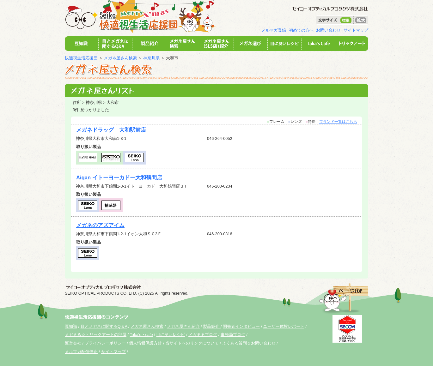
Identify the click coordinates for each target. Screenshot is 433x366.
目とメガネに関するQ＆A (104, 326)
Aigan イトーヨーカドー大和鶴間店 (119, 178)
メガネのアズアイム (100, 225)
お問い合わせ (328, 30)
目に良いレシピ (170, 334)
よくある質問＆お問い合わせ (249, 343)
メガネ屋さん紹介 (183, 326)
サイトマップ (356, 30)
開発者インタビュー (241, 326)
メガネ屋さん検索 (120, 58)
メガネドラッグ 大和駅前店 (111, 130)
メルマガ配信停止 (81, 351)
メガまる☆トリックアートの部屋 (95, 334)
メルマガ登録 (273, 30)
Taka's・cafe (141, 334)
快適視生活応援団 (81, 58)
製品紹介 (212, 326)
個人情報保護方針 (145, 343)
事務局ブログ (233, 334)
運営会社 (73, 343)
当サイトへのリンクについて (192, 343)
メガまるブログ (202, 334)
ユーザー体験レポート (283, 326)
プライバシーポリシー (105, 343)
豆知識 (71, 326)
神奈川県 (151, 58)
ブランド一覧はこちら (338, 121)
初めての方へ (301, 30)
